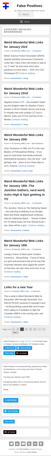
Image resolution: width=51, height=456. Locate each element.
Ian (28, 51)
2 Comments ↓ (37, 203)
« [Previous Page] (13, 329)
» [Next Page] (43, 329)
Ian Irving (19, 341)
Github (41, 443)
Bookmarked (16, 78)
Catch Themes (32, 452)
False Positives (29, 6)
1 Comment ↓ (37, 51)
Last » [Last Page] (15, 332)
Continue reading (28, 73)
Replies (26, 230)
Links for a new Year (18, 287)
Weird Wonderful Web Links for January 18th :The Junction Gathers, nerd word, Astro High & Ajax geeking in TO (24, 190)
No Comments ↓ (38, 143)
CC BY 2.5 (30, 341)
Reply (25, 78)
